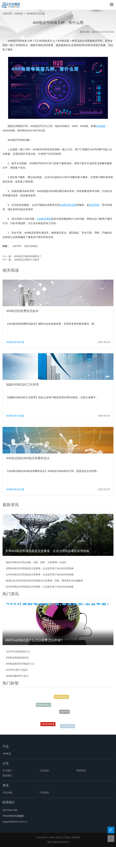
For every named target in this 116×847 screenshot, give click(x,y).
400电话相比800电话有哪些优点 (28, 458)
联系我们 (7, 775)
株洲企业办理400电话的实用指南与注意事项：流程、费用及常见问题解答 (44, 580)
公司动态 (44, 770)
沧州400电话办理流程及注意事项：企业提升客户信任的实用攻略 (40, 586)
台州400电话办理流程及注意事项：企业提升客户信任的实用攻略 (40, 574)
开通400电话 (61, 697)
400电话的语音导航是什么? (20, 663)
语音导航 (94, 204)
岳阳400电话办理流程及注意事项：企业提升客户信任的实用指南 (40, 568)
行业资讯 (44, 792)
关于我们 (7, 770)
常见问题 (7, 792)
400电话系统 (44, 218)
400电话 (18, 13)
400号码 (17, 246)
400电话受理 (67, 726)
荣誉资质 (81, 770)
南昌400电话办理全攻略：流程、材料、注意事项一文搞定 (36, 562)
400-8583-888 (10, 810)
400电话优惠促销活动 (17, 657)
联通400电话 (43, 705)
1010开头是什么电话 (17, 669)
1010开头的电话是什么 (18, 651)
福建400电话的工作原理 (22, 384)
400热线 (100, 126)
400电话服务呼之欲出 (17, 676)
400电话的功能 (68, 204)
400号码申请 (48, 724)
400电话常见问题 (36, 13)
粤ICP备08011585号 (58, 842)
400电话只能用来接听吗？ (28, 256)
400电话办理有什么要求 (26, 259)
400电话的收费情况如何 (22, 311)
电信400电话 (31, 246)
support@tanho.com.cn (15, 821)
